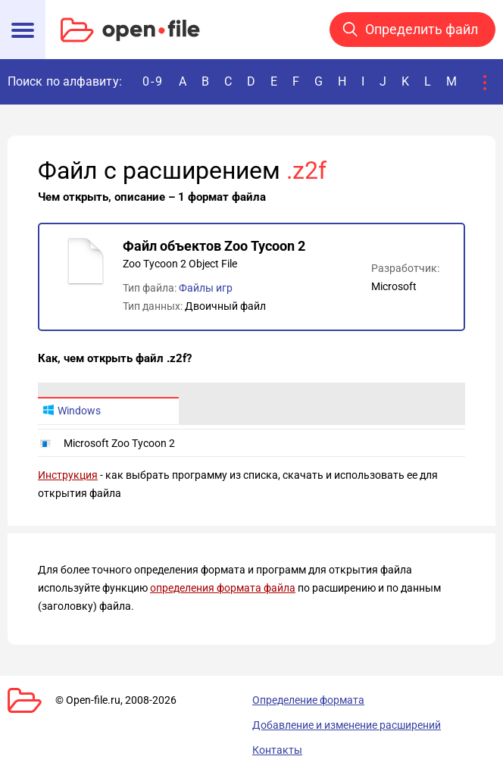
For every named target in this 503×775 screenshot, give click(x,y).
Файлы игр (206, 288)
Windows (71, 411)
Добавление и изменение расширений (346, 725)
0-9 (153, 81)
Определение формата (308, 700)
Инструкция (68, 475)
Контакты (277, 750)
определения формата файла (222, 588)
